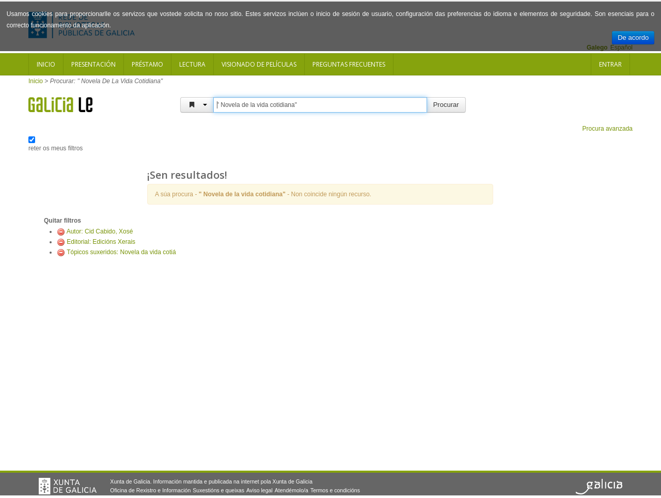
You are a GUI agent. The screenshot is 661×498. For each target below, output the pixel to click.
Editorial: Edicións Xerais (101, 241)
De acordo (633, 37)
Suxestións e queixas (218, 490)
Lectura (192, 64)
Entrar (610, 64)
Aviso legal (259, 490)
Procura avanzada (608, 128)
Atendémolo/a (291, 490)
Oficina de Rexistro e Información (150, 490)
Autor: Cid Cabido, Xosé (100, 231)
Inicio (46, 64)
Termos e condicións (335, 490)
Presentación (93, 64)
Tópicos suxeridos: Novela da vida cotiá (121, 252)
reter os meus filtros (55, 148)
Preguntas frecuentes (348, 64)
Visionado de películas (259, 64)
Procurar (446, 104)
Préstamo (147, 64)
